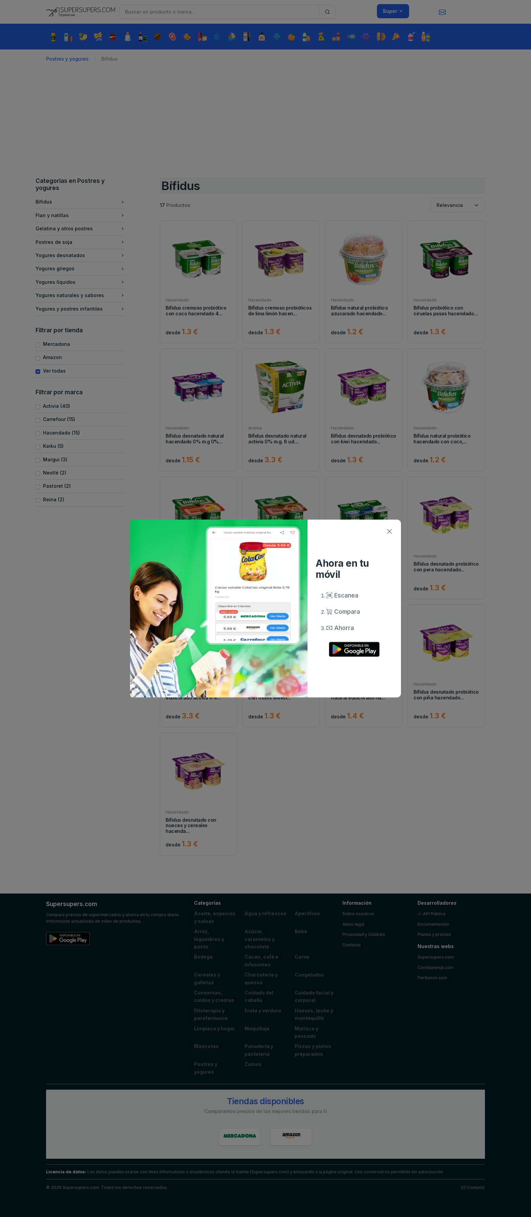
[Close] (389, 531)
